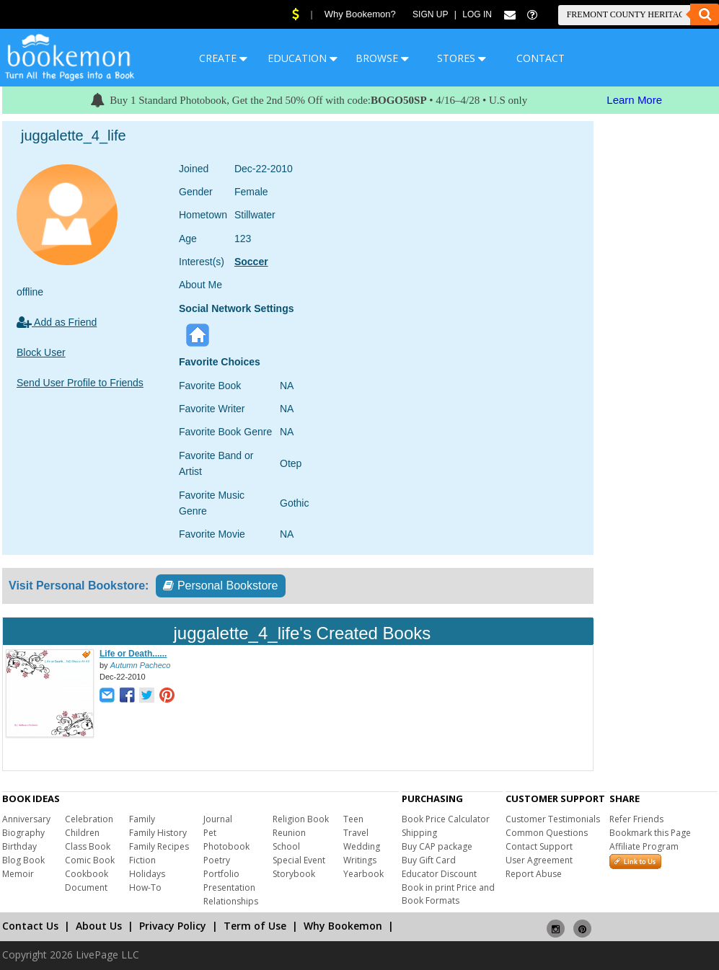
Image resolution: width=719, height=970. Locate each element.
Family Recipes (159, 846)
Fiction (142, 860)
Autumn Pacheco (140, 665)
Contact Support (539, 846)
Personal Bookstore (220, 585)
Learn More (634, 100)
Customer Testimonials (553, 819)
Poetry (216, 860)
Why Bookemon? (360, 14)
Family (142, 819)
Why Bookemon (343, 926)
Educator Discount (439, 874)
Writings (359, 860)
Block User (41, 352)
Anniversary (26, 819)
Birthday (19, 846)
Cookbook (86, 874)
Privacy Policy (172, 926)
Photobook (226, 846)
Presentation (229, 887)
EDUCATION (303, 58)
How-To (145, 887)
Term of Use (255, 926)
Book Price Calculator (446, 819)
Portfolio (221, 874)
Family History (158, 833)
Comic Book (90, 860)
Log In (477, 14)
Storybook (294, 874)
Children (82, 833)
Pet (209, 833)
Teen (353, 819)
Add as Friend (57, 322)
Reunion (289, 833)
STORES (461, 58)
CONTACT (540, 58)
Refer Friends (636, 819)
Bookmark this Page (650, 833)
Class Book (87, 846)
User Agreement (539, 860)
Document (86, 887)
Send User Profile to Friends (80, 382)
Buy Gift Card (429, 860)
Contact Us (30, 926)
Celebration (89, 819)
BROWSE (382, 58)
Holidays (147, 874)
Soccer (251, 261)
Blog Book (23, 860)
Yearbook (363, 874)
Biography (23, 833)
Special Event (299, 860)
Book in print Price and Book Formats (448, 894)
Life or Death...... (133, 654)
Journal (217, 819)
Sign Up (430, 14)
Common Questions (547, 833)
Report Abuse (534, 874)
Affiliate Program (644, 846)
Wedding (361, 846)
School (286, 846)
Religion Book (301, 819)
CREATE (223, 58)
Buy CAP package (437, 846)
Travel (356, 833)
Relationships (230, 901)
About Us (99, 926)
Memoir (18, 874)
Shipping (419, 833)
